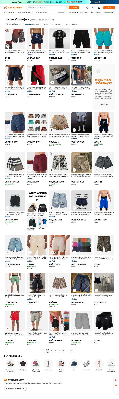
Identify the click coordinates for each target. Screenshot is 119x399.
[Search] (74, 7)
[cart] (93, 8)
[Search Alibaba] (46, 7)
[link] (116, 380)
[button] (67, 7)
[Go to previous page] (43, 351)
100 (71, 351)
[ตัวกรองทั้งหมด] (12, 24)
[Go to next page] (75, 351)
